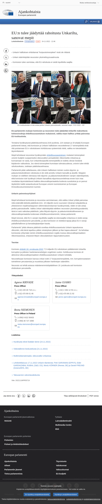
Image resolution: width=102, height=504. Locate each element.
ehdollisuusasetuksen (56, 155)
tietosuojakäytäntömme (56, 501)
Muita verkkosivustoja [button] (88, 3)
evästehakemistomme (92, 501)
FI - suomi (6, 3)
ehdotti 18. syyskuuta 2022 (31, 249)
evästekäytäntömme (74, 501)
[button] (95, 21)
